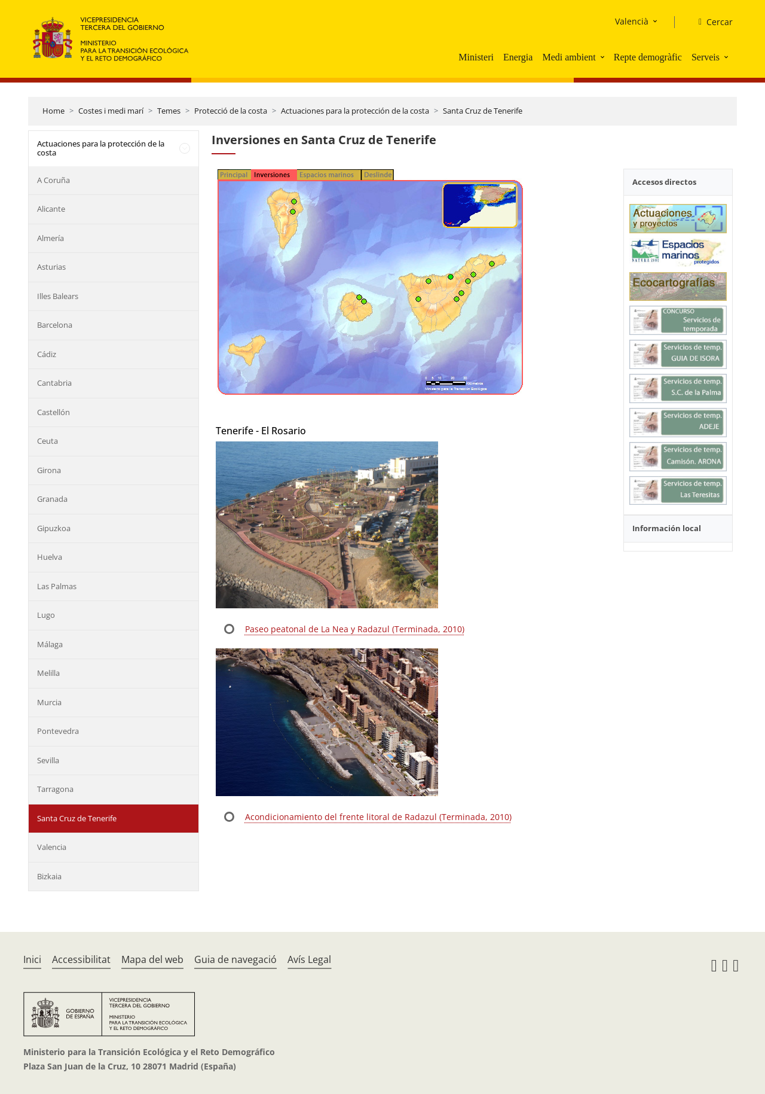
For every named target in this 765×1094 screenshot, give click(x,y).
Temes (168, 110)
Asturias (51, 266)
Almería (50, 238)
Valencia (51, 847)
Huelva (49, 556)
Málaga (50, 644)
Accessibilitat (81, 959)
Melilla (48, 673)
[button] (603, 56)
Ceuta (47, 440)
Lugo (46, 615)
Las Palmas (56, 586)
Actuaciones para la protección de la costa (355, 110)
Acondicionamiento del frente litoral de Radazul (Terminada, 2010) (378, 816)
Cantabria (54, 382)
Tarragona (55, 789)
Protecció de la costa (230, 110)
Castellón (53, 412)
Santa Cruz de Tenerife (482, 110)
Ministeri (476, 57)
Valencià (631, 21)
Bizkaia (49, 876)
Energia (518, 57)
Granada (52, 498)
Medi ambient (568, 57)
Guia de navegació (235, 959)
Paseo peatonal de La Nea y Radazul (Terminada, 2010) (354, 629)
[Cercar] (711, 22)
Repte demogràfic (648, 57)
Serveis (705, 57)
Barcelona (54, 324)
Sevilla (48, 760)
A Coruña (53, 180)
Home (53, 110)
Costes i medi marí (110, 110)
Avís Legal (309, 959)
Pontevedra (58, 731)
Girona (49, 470)
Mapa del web (152, 959)
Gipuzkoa (54, 528)
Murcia (49, 702)
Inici (32, 959)
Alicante (51, 208)
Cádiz (46, 354)
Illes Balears (57, 296)
